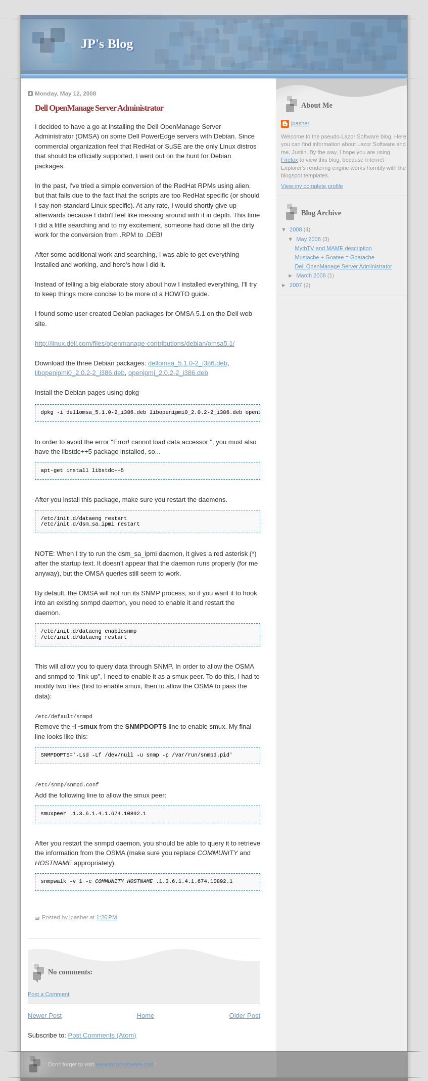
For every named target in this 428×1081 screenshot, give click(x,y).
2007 (297, 285)
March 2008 (311, 275)
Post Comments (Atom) (102, 1034)
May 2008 (309, 239)
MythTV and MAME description (333, 248)
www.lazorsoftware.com (125, 1063)
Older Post (244, 1014)
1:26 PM (106, 916)
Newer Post (45, 1014)
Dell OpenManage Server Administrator (99, 108)
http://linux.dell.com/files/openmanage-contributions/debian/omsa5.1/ (134, 343)
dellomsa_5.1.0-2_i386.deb (187, 363)
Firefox (289, 160)
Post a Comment (48, 993)
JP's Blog (107, 43)
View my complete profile (312, 186)
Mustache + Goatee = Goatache (334, 257)
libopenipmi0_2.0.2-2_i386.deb (80, 373)
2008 (297, 229)
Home (146, 1014)
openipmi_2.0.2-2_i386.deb (168, 373)
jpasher (300, 123)
